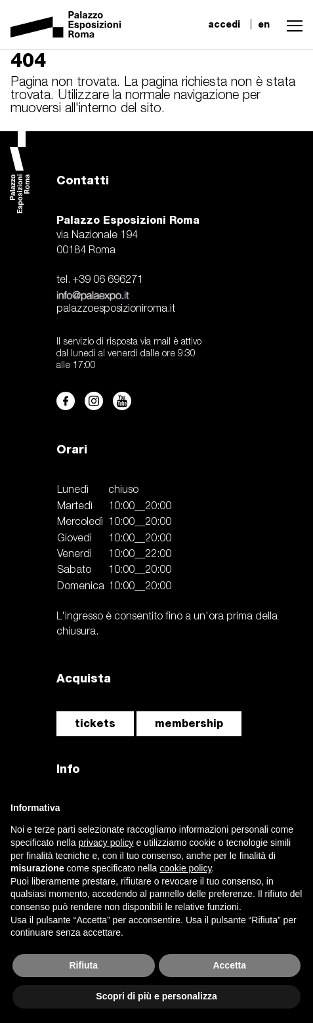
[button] (291, 24)
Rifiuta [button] (83, 965)
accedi (224, 24)
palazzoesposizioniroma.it (115, 309)
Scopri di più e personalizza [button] (156, 996)
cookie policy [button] (185, 868)
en (264, 24)
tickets (95, 723)
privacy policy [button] (106, 842)
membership (189, 723)
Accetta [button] (229, 965)
